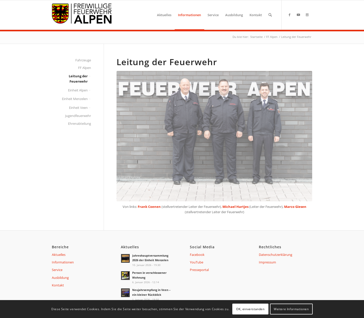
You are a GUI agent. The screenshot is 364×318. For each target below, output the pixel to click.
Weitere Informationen (291, 309)
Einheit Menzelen (75, 98)
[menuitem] (164, 15)
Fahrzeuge (83, 60)
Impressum (267, 262)
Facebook (197, 254)
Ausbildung (60, 277)
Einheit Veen (78, 107)
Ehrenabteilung (79, 123)
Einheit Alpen (78, 90)
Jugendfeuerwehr (78, 115)
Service (57, 269)
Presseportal (199, 269)
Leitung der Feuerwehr (78, 79)
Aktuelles (58, 254)
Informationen (63, 262)
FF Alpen (84, 67)
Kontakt (58, 285)
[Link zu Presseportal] (307, 14)
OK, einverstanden (250, 309)
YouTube (196, 262)
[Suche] (270, 15)
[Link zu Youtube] (298, 14)
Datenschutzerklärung (275, 254)
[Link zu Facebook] (289, 14)
